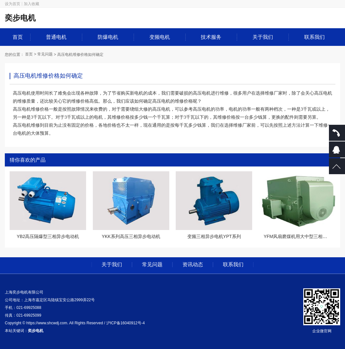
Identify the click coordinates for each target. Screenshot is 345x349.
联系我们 (314, 37)
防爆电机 (108, 37)
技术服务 (211, 37)
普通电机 (56, 37)
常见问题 (45, 54)
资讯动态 (192, 264)
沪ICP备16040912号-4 (125, 323)
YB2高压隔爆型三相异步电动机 (48, 236)
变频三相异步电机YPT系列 (214, 236)
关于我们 (262, 37)
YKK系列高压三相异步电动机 (131, 236)
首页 (18, 37)
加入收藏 (31, 4)
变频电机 (159, 37)
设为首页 (12, 4)
